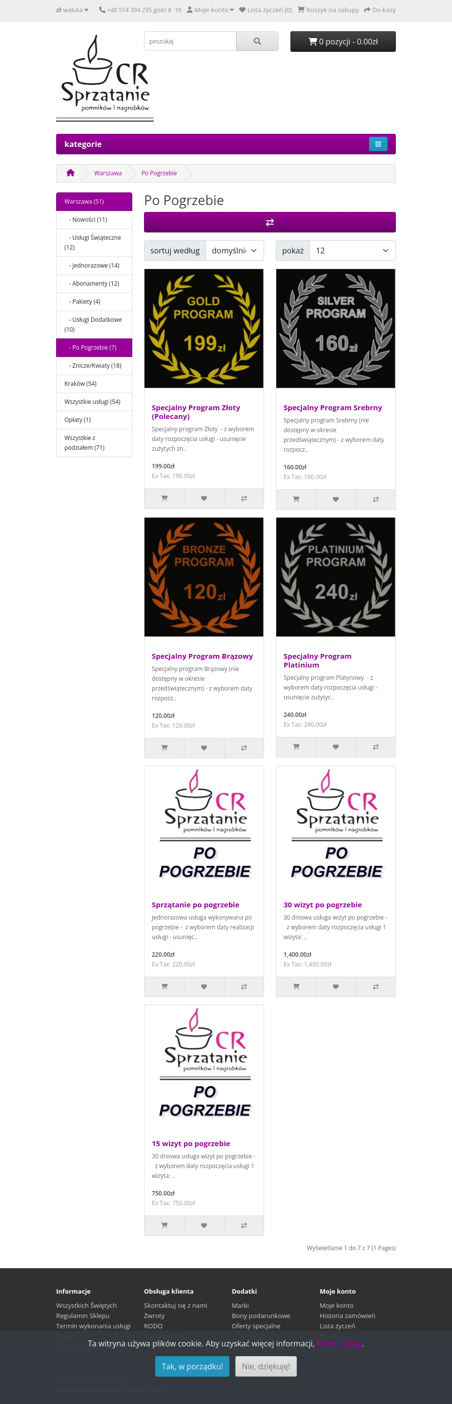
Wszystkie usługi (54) (92, 402)
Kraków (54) (80, 383)
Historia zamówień (347, 1315)
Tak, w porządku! (192, 1366)
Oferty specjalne (256, 1325)
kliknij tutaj (339, 1343)
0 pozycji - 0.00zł (343, 41)
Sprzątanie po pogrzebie (196, 904)
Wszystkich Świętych (86, 1305)
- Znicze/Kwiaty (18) (93, 365)
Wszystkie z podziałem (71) (84, 443)
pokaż (293, 250)
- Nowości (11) (85, 219)
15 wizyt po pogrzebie (191, 1143)
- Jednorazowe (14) (92, 265)
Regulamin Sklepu (83, 1315)
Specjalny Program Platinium (317, 660)
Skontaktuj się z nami (175, 1305)
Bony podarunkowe (261, 1315)
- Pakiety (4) (82, 301)
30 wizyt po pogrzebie (323, 904)
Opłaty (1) (77, 420)
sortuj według (175, 250)
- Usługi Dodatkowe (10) (93, 324)
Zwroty (154, 1315)
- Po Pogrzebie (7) (90, 347)
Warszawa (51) (84, 201)
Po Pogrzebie (159, 173)
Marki (240, 1305)
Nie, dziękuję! (266, 1366)
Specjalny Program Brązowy (202, 656)
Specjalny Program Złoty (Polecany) (196, 411)
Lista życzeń (337, 1325)
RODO (153, 1325)
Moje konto (337, 1305)
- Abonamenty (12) (91, 283)
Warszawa (108, 173)
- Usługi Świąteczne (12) (92, 242)
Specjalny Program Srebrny (333, 407)
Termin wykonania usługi (93, 1325)
